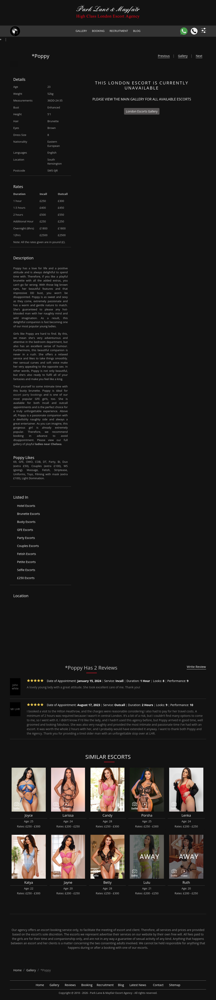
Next (199, 56)
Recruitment (118, 31)
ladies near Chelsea (48, 444)
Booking (98, 31)
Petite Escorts (26, 562)
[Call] (194, 31)
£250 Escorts (26, 578)
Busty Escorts (26, 522)
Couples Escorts (28, 546)
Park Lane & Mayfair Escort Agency (111, 993)
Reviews (70, 985)
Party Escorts (26, 538)
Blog (136, 31)
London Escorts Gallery (142, 111)
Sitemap (174, 985)
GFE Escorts (25, 530)
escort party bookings (27, 394)
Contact (158, 985)
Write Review (196, 666)
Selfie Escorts (26, 570)
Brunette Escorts (28, 514)
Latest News (138, 985)
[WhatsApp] (184, 31)
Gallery (81, 31)
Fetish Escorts (26, 554)
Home (40, 985)
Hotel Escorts (26, 506)
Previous (164, 56)
